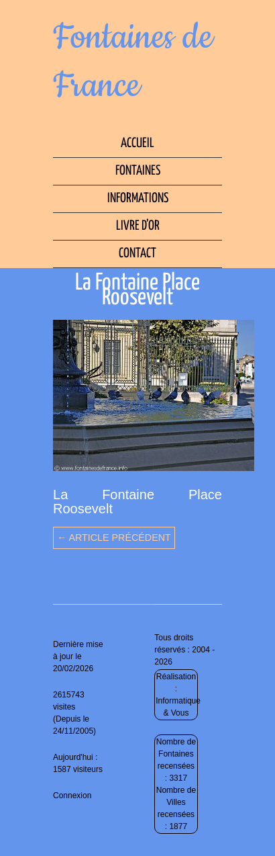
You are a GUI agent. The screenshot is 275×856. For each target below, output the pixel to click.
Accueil (137, 143)
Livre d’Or (138, 226)
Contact (137, 253)
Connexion (72, 795)
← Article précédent (114, 537)
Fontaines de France (133, 61)
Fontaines (137, 171)
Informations (137, 198)
